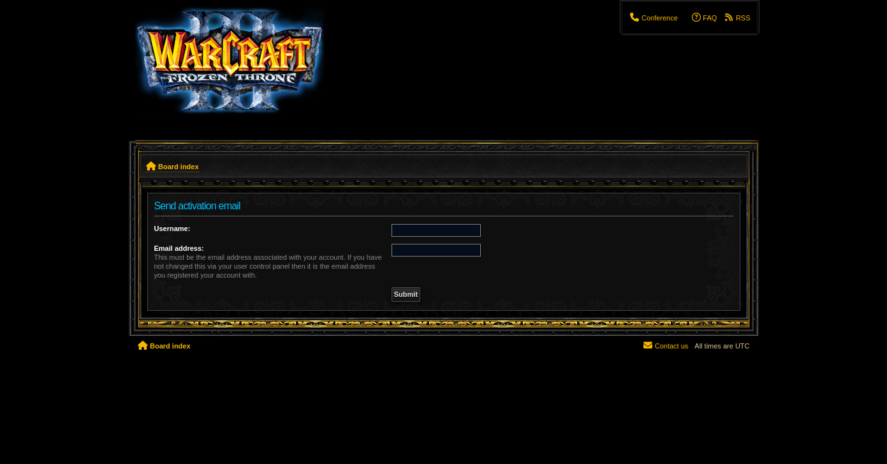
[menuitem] (653, 18)
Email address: (179, 248)
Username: (172, 228)
